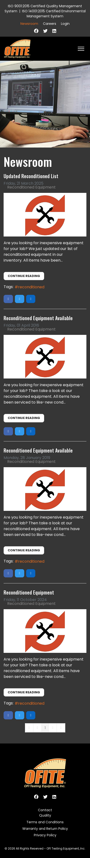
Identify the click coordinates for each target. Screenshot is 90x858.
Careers (49, 23)
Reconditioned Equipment (31, 187)
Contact (45, 810)
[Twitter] (45, 31)
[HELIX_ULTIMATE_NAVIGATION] (81, 48)
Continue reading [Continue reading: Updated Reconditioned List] (24, 276)
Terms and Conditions (45, 822)
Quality (45, 815)
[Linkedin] (54, 31)
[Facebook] (36, 31)
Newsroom (29, 23)
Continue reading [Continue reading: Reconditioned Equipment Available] (24, 418)
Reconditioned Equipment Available (38, 318)
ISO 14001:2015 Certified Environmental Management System (54, 14)
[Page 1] (45, 727)
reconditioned (31, 287)
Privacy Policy (45, 835)
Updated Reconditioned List (31, 176)
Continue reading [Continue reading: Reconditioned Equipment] (24, 692)
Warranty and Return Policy (45, 828)
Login (65, 23)
